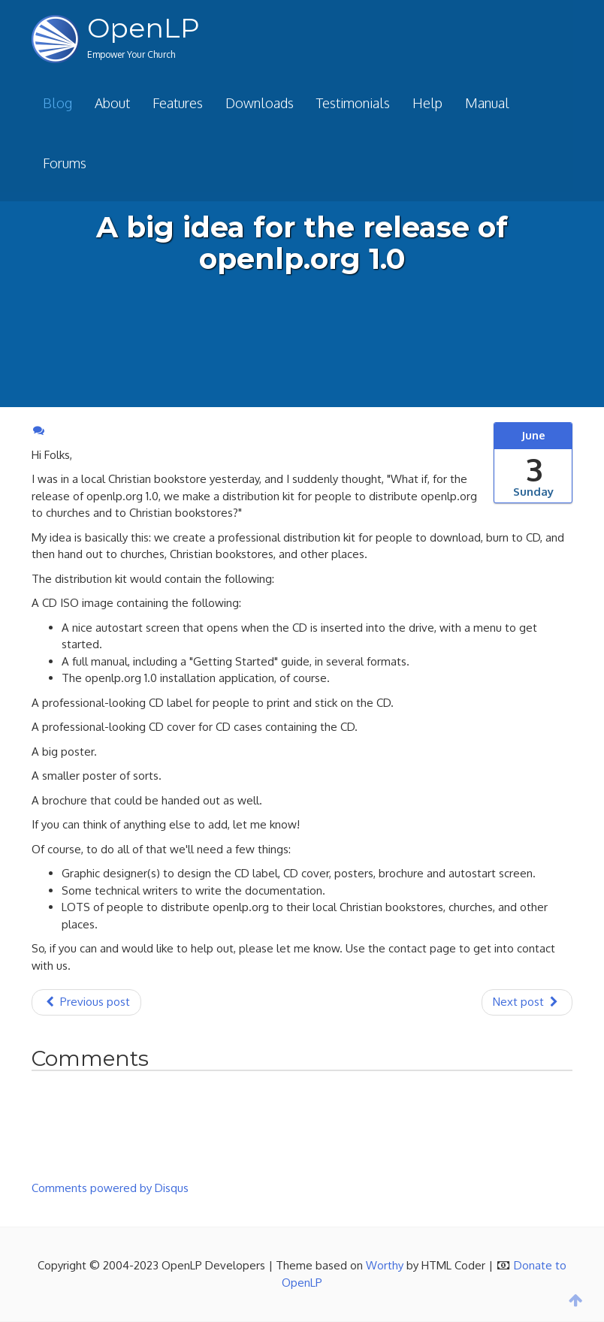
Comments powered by (110, 1188)
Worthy (384, 1265)
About (112, 103)
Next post (527, 1002)
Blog (57, 103)
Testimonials (353, 103)
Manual (487, 103)
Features (178, 103)
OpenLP (143, 27)
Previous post (86, 1002)
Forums (64, 163)
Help (427, 103)
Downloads (259, 103)
